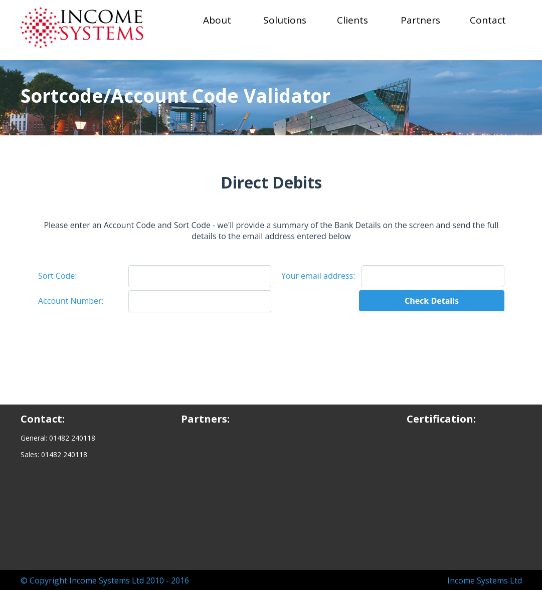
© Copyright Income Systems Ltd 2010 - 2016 (105, 580)
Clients (352, 20)
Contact (488, 20)
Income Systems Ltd (484, 580)
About (217, 20)
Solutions (284, 20)
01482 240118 (72, 438)
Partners (420, 20)
